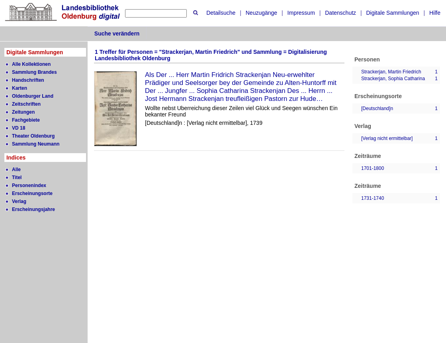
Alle (16, 169)
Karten (19, 88)
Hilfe (434, 13)
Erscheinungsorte (32, 193)
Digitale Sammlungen (392, 13)
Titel (17, 177)
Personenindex (29, 185)
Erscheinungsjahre (33, 209)
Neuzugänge (261, 13)
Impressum (301, 13)
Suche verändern (117, 33)
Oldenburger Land (32, 96)
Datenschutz (340, 13)
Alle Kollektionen (31, 64)
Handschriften (28, 80)
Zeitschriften (26, 104)
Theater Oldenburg (33, 136)
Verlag (19, 201)
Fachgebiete (26, 120)
